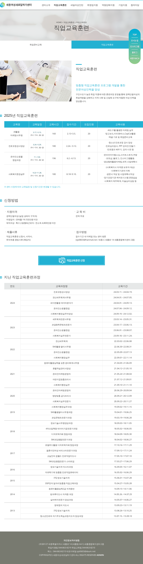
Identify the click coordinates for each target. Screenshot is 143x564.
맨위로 (135, 33)
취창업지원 (92, 5)
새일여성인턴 (77, 5)
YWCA (135, 60)
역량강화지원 (108, 5)
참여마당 (135, 5)
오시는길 (135, 41)
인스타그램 (135, 47)
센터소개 (46, 5)
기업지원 (123, 5)
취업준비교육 (36, 44)
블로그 (135, 53)
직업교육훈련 (60, 5)
